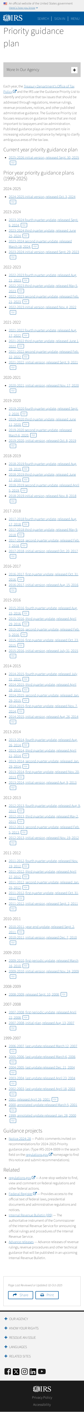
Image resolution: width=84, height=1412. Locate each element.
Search (43, 18)
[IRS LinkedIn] (33, 1373)
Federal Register (23, 1193)
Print (50, 1295)
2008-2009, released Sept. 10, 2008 (38, 994)
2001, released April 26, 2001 (33, 1099)
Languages (18, 1347)
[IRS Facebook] (7, 1371)
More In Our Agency (42, 70)
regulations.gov (39, 1154)
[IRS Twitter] (16, 1373)
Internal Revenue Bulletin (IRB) (30, 1215)
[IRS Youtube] (42, 1371)
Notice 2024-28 (20, 1138)
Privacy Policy (42, 1397)
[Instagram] (24, 1371)
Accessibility (42, 1404)
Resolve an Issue (22, 1337)
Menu (75, 18)
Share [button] (23, 1295)
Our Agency (18, 1319)
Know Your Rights (24, 1328)
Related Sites (20, 1356)
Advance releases (21, 1242)
